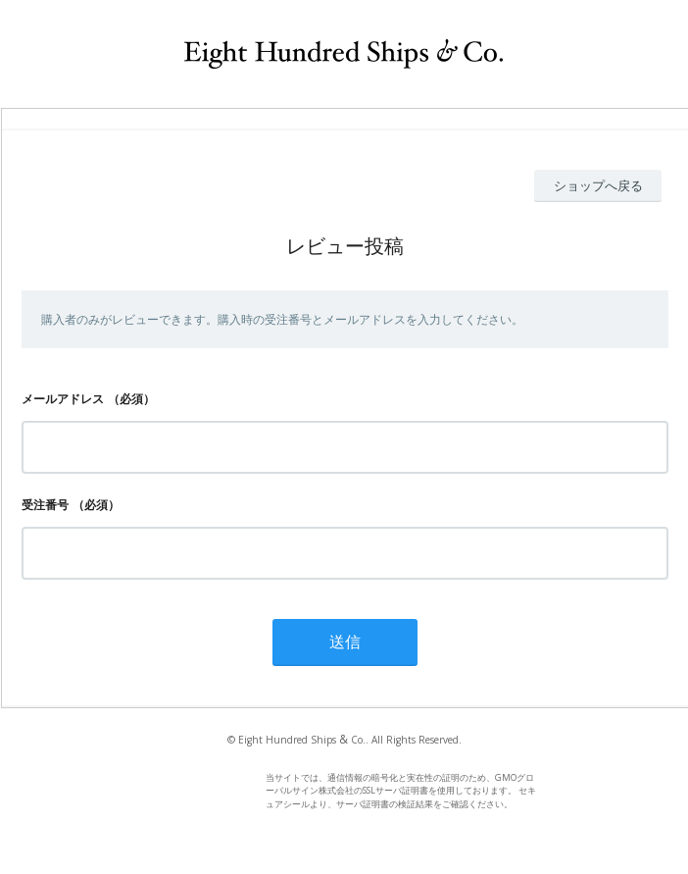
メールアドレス (63, 398)
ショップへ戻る (598, 185)
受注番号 (45, 504)
